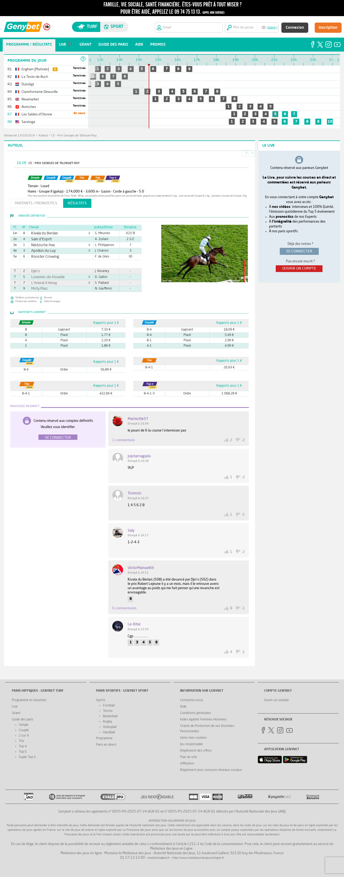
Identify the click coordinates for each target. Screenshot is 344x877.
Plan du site (188, 757)
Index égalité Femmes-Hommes (203, 719)
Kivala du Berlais (42, 233)
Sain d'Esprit (39, 239)
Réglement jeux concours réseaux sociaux (211, 770)
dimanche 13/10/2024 (19, 135)
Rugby (107, 721)
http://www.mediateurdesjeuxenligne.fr (198, 858)
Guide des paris (22, 719)
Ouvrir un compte (276, 700)
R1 (247, 153)
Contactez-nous (191, 700)
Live (15, 706)
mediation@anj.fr (159, 858)
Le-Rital (134, 624)
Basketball (110, 716)
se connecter (299, 251)
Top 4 (23, 746)
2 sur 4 (24, 735)
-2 (243, 440)
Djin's (34, 271)
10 (330, 122)
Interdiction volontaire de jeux (172, 821)
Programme (104, 738)
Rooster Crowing (42, 257)
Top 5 (23, 751)
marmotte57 (138, 419)
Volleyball (110, 727)
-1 (243, 514)
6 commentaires (124, 608)
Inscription (328, 28)
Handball (109, 732)
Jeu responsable (191, 744)
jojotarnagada (139, 456)
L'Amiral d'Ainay (41, 283)
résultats (77, 203)
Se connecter (58, 438)
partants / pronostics (36, 203)
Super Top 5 (27, 757)
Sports (100, 700)
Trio (21, 741)
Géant (16, 713)
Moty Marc (38, 289)
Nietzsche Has (41, 245)
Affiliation (187, 763)
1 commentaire (123, 440)
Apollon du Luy (41, 251)
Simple (23, 725)
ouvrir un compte (299, 268)
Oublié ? (272, 27)
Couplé (24, 730)
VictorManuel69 (141, 568)
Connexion (295, 28)
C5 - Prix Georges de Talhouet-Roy (74, 135)
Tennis (108, 711)
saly (131, 530)
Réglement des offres (196, 750)
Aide (183, 706)
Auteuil (43, 135)
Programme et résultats (29, 700)
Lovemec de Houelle (45, 277)
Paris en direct (106, 744)
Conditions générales (195, 713)
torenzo (134, 493)
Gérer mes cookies (193, 738)
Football (109, 705)
